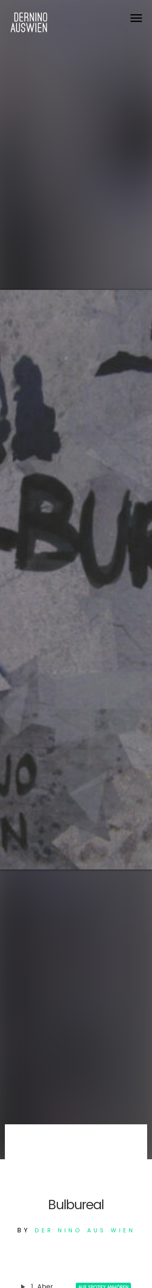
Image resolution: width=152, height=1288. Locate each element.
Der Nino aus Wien (85, 1230)
